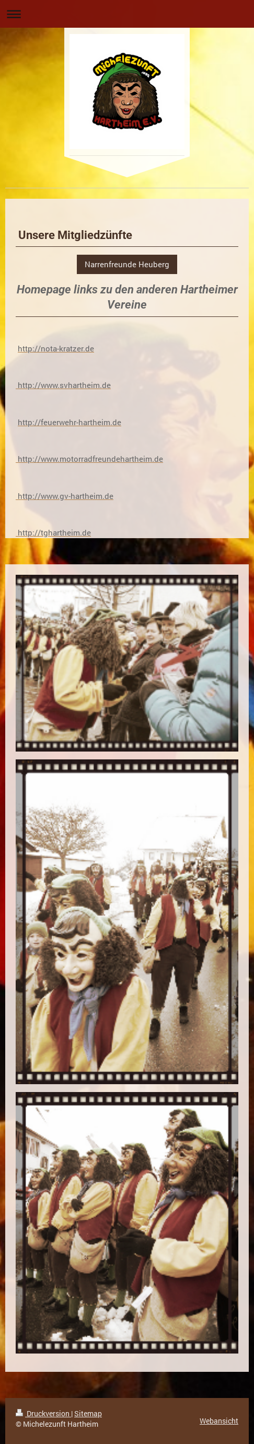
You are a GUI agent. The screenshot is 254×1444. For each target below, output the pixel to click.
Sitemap (88, 1413)
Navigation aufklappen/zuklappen (127, 14)
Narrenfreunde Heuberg (127, 264)
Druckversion (43, 1413)
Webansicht (219, 1421)
